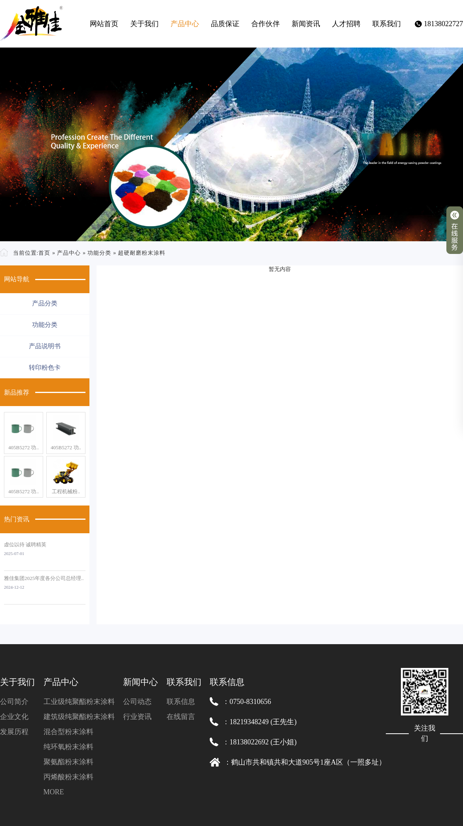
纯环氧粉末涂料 (68, 747)
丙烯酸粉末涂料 (68, 777)
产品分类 (44, 303)
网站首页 (104, 24)
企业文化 (14, 717)
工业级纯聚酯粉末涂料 (79, 702)
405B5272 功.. (23, 447)
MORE (54, 792)
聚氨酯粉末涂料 (68, 762)
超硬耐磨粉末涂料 (141, 253)
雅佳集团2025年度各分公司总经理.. (44, 578)
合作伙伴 (265, 24)
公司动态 (137, 702)
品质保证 (225, 24)
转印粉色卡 (45, 367)
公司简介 (14, 702)
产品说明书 (45, 346)
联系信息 (181, 702)
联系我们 (386, 24)
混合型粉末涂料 (68, 732)
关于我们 (144, 24)
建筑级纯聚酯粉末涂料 (79, 717)
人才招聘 (346, 24)
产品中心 (185, 24)
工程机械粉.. (66, 491)
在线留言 (181, 717)
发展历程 (14, 732)
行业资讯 (137, 717)
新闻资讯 (306, 24)
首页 (44, 253)
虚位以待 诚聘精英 (25, 544)
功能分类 (99, 253)
